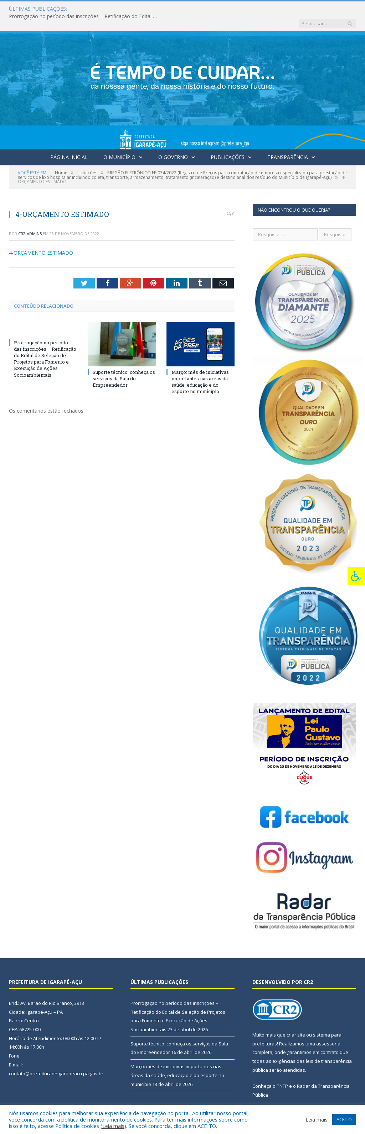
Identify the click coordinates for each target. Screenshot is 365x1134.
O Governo (173, 142)
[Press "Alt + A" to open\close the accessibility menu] (356, 576)
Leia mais (113, 1125)
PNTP (282, 1071)
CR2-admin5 (30, 219)
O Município (119, 142)
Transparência (287, 142)
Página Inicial (69, 142)
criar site (296, 1020)
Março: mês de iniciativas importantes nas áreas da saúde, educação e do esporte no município (200, 367)
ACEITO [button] (344, 1119)
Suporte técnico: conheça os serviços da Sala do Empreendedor (124, 363)
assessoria (328, 1029)
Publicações (228, 142)
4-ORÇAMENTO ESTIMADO (41, 238)
